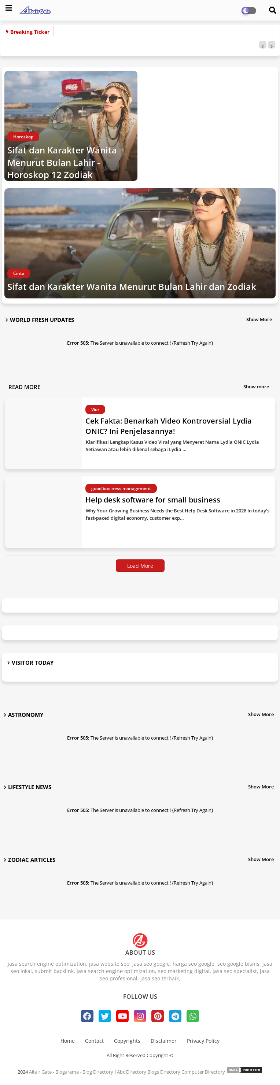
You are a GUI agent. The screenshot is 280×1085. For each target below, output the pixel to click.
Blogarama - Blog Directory (84, 1071)
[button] (262, 44)
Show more (256, 386)
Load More (140, 565)
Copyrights (127, 1040)
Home (67, 1040)
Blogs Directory (163, 1071)
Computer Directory (203, 1071)
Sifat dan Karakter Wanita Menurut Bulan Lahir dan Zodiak (131, 286)
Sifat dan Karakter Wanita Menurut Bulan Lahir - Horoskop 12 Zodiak (62, 162)
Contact (94, 1040)
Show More (259, 319)
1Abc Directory (130, 1071)
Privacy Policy (203, 1040)
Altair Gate (40, 1071)
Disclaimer (164, 1040)
